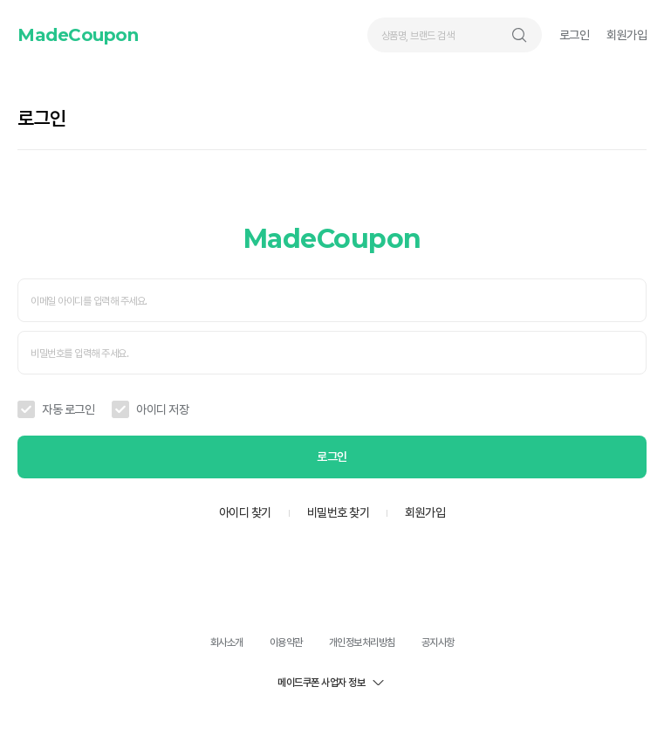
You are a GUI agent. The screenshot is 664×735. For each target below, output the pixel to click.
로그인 (574, 35)
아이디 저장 (162, 409)
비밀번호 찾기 (338, 512)
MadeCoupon (77, 34)
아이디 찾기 (245, 512)
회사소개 (226, 642)
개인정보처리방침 (362, 642)
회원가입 (626, 35)
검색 (519, 34)
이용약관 (286, 642)
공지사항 (438, 642)
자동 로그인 (68, 409)
